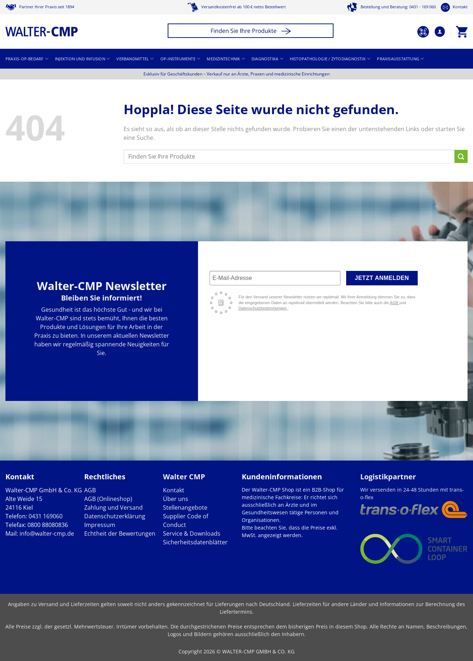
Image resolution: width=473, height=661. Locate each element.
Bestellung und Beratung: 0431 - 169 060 (391, 6)
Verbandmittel (135, 58)
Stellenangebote (185, 507)
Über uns (175, 499)
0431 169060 (46, 516)
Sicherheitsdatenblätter (195, 542)
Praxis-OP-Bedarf (26, 58)
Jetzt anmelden (382, 278)
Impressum (99, 525)
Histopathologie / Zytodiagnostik (330, 58)
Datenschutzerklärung (114, 516)
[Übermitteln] (461, 156)
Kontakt (454, 6)
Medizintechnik (226, 58)
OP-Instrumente (180, 58)
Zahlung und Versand (113, 507)
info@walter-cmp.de (47, 533)
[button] (252, 31)
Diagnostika (267, 58)
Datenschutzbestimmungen (263, 308)
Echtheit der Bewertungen (119, 533)
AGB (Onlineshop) (108, 499)
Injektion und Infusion (82, 58)
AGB (394, 303)
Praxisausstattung (400, 58)
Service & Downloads (191, 533)
